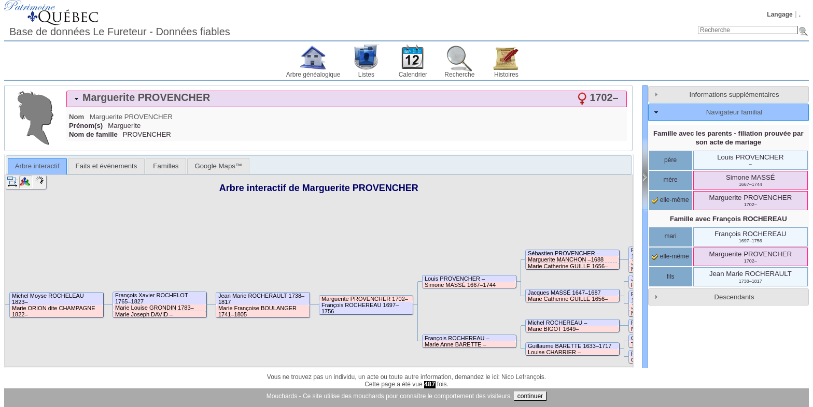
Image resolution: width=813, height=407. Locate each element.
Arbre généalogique (313, 74)
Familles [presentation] (165, 166)
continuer (530, 396)
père (670, 160)
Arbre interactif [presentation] (37, 166)
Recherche (459, 74)
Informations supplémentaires (734, 94)
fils (671, 276)
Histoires (506, 74)
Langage (779, 14)
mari (670, 236)
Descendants (734, 297)
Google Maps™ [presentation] (218, 166)
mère (670, 179)
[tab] (346, 99)
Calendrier (413, 74)
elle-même (670, 200)
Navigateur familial (734, 112)
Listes (366, 74)
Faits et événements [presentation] (106, 166)
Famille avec (728, 219)
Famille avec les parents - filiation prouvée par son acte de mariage (728, 137)
